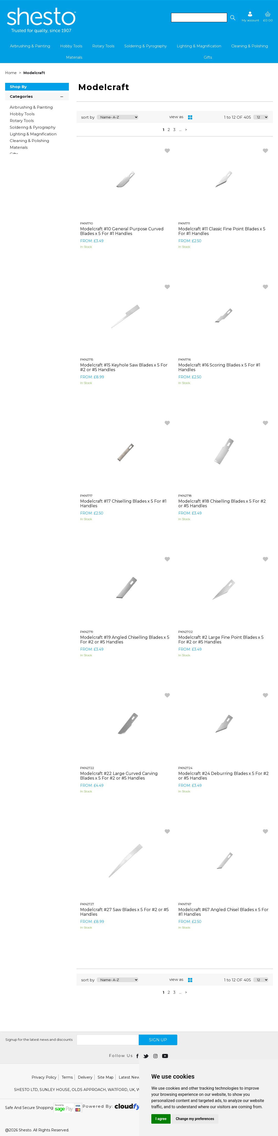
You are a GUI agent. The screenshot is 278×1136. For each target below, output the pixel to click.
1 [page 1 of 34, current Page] (163, 129)
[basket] (268, 16)
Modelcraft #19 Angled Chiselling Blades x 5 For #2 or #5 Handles (124, 639)
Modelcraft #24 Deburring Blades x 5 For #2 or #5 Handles (223, 776)
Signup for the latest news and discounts (38, 1039)
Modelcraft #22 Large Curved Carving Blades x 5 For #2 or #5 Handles (119, 776)
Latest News (130, 1077)
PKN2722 (87, 768)
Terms (67, 1077)
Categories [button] (37, 96)
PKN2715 (86, 359)
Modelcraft (34, 73)
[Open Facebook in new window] (137, 1056)
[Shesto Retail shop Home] (42, 31)
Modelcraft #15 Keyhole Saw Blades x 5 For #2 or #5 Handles (124, 367)
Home (11, 73)
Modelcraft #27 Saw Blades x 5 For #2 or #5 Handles (124, 912)
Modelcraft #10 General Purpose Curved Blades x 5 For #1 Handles (122, 231)
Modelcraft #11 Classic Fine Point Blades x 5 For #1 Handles (221, 231)
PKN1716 (184, 359)
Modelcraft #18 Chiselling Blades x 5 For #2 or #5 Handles (222, 503)
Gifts (208, 57)
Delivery (85, 1077)
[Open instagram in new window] (156, 1056)
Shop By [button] (18, 86)
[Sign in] (250, 16)
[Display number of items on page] (260, 117)
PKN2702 (185, 632)
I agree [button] (160, 1119)
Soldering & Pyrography (145, 46)
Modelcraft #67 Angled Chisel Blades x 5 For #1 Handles (223, 912)
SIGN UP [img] (158, 1039)
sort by (88, 117)
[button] (232, 17)
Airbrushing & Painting (30, 46)
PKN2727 (87, 904)
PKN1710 (86, 223)
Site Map (106, 1077)
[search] (199, 17)
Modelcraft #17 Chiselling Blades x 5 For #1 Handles (123, 503)
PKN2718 (185, 495)
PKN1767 (184, 904)
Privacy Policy (44, 1077)
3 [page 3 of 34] (174, 129)
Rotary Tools (103, 46)
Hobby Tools (71, 46)
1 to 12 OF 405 (237, 117)
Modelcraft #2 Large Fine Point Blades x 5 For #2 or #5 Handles (221, 639)
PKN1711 (184, 223)
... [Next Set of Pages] (180, 129)
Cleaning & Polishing (249, 46)
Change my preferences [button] (195, 1119)
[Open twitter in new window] (146, 1056)
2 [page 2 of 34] (169, 129)
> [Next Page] (186, 129)
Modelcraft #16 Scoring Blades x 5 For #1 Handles (219, 367)
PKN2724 (185, 768)
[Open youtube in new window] (165, 1056)
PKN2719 (86, 632)
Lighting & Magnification (199, 46)
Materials (74, 57)
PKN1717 (86, 495)
